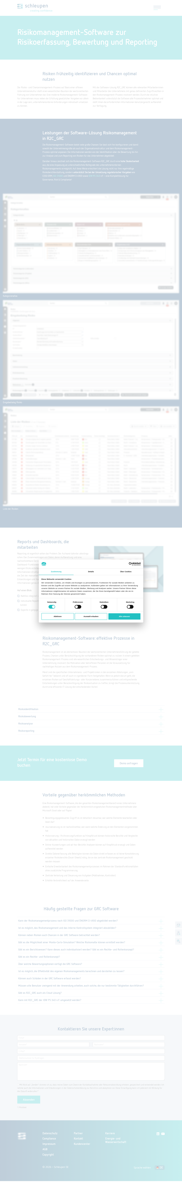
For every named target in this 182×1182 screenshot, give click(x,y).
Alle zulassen (124, 616)
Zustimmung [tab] (56, 572)
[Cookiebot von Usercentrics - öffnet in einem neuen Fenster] (130, 564)
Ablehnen (58, 616)
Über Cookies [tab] (126, 572)
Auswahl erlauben (91, 616)
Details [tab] (91, 572)
